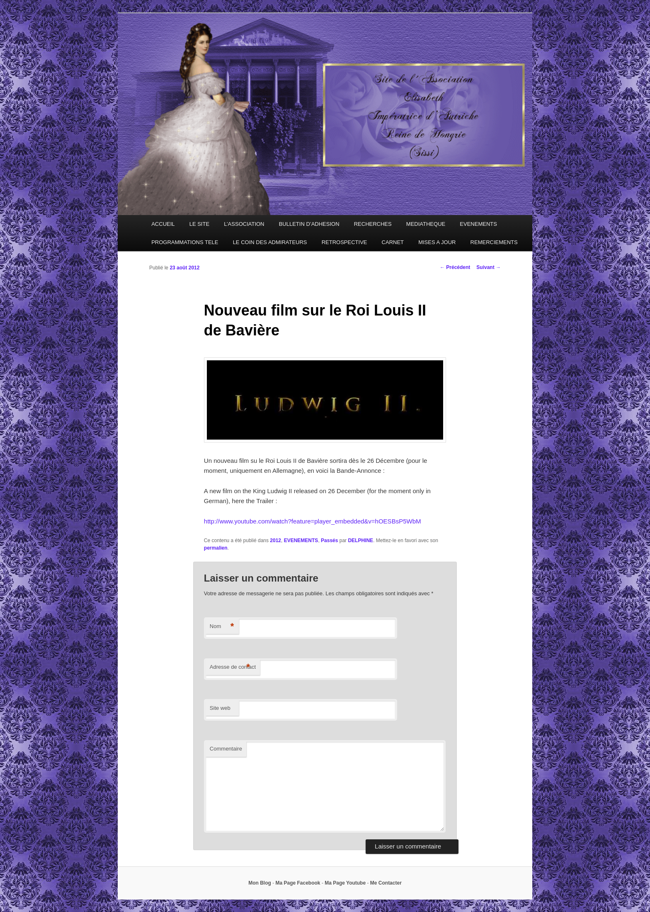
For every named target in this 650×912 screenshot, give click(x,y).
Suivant (488, 267)
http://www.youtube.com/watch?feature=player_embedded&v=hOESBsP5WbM (312, 521)
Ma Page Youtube (345, 883)
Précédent (455, 267)
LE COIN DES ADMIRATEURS (270, 242)
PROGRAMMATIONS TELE (184, 242)
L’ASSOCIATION (244, 224)
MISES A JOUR (437, 242)
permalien (216, 548)
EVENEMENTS (478, 224)
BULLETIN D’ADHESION (309, 224)
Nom (222, 627)
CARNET (393, 242)
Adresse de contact (233, 667)
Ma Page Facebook (298, 883)
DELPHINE (360, 540)
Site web (220, 708)
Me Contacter (386, 883)
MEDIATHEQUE (425, 224)
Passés (329, 540)
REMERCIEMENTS (494, 242)
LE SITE (199, 224)
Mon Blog (259, 883)
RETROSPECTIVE (344, 242)
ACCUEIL (163, 224)
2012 (275, 540)
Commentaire (226, 749)
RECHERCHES (373, 224)
